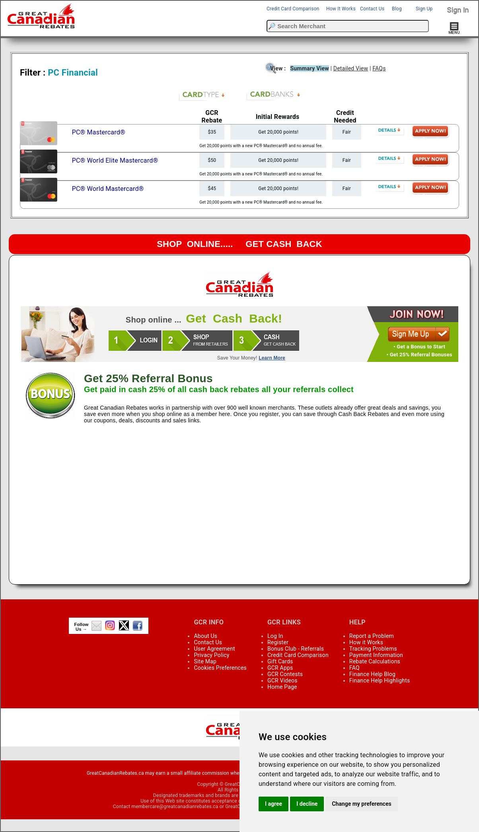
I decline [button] (306, 804)
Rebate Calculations (374, 661)
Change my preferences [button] (361, 804)
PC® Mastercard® (98, 132)
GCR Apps (280, 668)
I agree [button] (273, 804)
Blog (397, 9)
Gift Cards (280, 661)
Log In (275, 636)
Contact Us (372, 9)
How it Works (366, 642)
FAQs (379, 68)
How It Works (341, 9)
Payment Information (376, 655)
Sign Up (424, 9)
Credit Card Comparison (293, 9)
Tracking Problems (373, 648)
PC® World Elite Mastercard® (115, 160)
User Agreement (214, 648)
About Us (205, 636)
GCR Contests (285, 674)
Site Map (205, 661)
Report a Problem (371, 636)
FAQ (354, 668)
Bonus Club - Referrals (295, 648)
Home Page (282, 687)
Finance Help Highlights (379, 680)
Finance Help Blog (372, 674)
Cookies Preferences (220, 668)
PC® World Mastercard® (108, 188)
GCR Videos (282, 680)
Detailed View (350, 68)
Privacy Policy (211, 655)
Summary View (309, 68)
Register (277, 642)
